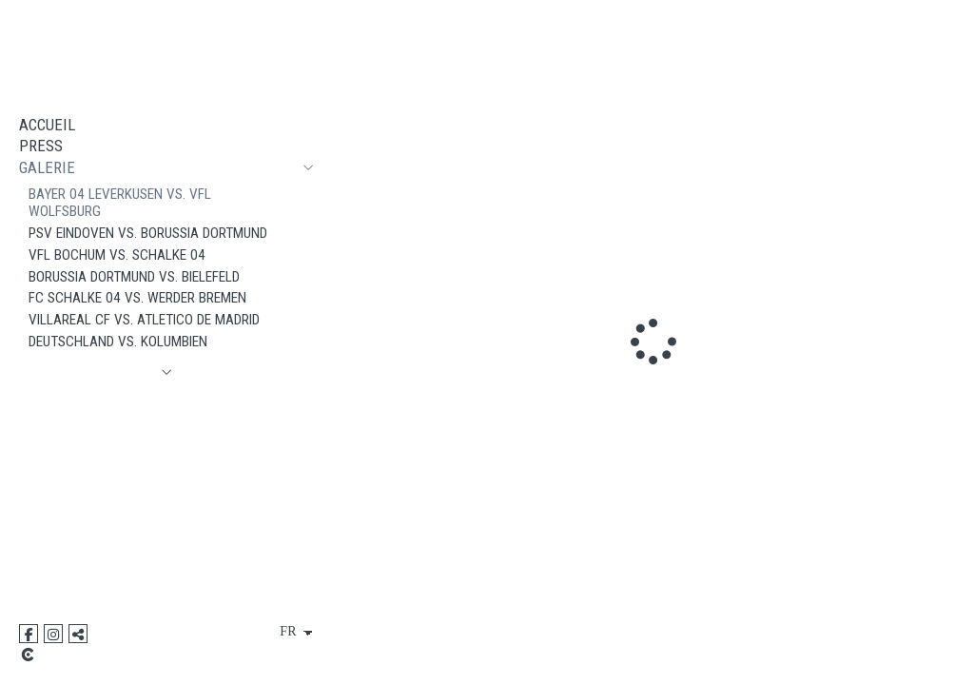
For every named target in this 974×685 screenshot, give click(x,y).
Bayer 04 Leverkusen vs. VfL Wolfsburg (120, 203)
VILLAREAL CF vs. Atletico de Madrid (144, 319)
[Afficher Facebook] (28, 633)
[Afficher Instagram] (53, 633)
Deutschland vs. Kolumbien (118, 341)
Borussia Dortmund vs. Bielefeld (134, 276)
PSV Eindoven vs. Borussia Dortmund (148, 233)
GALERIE (47, 167)
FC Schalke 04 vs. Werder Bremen (137, 297)
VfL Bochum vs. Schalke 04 (117, 255)
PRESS (41, 145)
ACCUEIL (47, 124)
